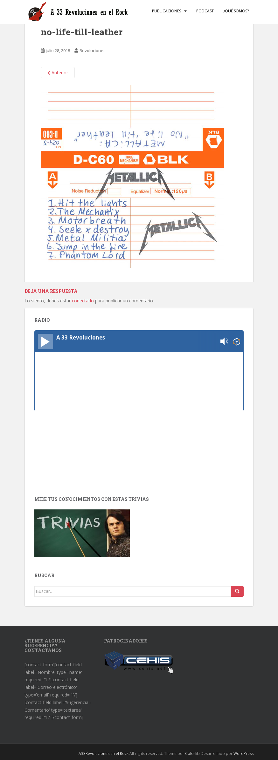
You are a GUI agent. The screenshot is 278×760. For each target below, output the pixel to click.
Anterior (57, 73)
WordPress (243, 753)
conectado (83, 301)
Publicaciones (166, 11)
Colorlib (192, 753)
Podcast (205, 11)
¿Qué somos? (236, 11)
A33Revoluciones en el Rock (104, 753)
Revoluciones (93, 50)
